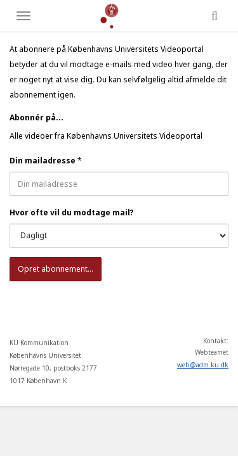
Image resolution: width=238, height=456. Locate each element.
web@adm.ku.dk (202, 364)
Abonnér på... (36, 117)
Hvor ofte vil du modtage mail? (72, 212)
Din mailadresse (43, 160)
